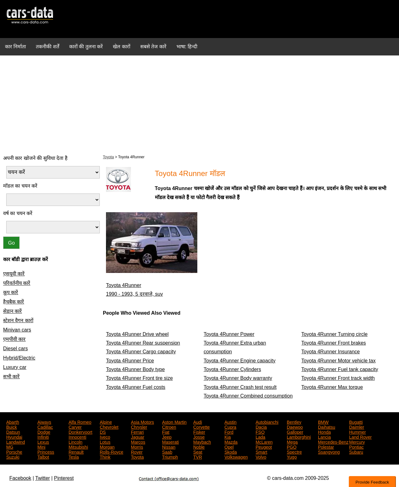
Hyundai (14, 436)
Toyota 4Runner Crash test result (240, 387)
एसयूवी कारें (14, 273)
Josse (199, 436)
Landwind (15, 441)
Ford (228, 431)
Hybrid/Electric (19, 357)
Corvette (201, 426)
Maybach (202, 441)
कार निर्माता (15, 46)
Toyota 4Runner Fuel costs (135, 387)
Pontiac (356, 446)
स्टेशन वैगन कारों (18, 320)
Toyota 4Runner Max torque (332, 387)
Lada (260, 436)
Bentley (294, 421)
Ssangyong (329, 451)
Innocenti (77, 436)
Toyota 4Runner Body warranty (238, 378)
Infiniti (43, 436)
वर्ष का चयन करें (17, 213)
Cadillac (45, 426)
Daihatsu (326, 426)
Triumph (170, 456)
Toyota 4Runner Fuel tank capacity (339, 369)
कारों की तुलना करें (86, 46)
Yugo (292, 456)
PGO (291, 446)
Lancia (324, 436)
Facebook (20, 478)
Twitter (42, 478)
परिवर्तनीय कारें (16, 283)
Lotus (105, 441)
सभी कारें (11, 376)
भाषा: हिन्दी (187, 46)
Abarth (12, 421)
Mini (41, 446)
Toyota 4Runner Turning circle (334, 334)
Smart (261, 451)
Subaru (356, 451)
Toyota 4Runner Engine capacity (239, 360)
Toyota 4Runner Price (130, 360)
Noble (199, 446)
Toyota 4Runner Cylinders (232, 369)
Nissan (168, 446)
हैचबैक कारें (13, 301)
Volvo (261, 456)
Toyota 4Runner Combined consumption (248, 396)
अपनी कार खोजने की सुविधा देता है (35, 158)
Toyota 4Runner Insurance (330, 351)
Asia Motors (142, 421)
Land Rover (360, 436)
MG (9, 446)
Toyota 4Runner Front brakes (333, 343)
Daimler (356, 426)
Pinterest (64, 478)
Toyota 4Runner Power (229, 334)
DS (103, 431)
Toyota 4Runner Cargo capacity (141, 351)
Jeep (166, 436)
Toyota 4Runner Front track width (338, 378)
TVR (197, 456)
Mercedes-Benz (333, 441)
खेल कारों (121, 46)
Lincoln (75, 441)
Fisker (199, 431)
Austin (230, 421)
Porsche (14, 451)
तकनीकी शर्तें (47, 46)
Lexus (43, 441)
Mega (292, 441)
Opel (229, 446)
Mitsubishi (78, 446)
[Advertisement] (199, 104)
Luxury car (14, 367)
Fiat (165, 431)
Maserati (170, 441)
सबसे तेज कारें (153, 46)
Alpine (106, 421)
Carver (75, 426)
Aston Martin (174, 421)
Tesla (74, 456)
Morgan (107, 446)
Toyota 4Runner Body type (135, 369)
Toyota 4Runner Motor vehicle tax (338, 360)
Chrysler (139, 426)
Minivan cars (17, 329)
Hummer (357, 431)
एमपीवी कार (14, 339)
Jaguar (137, 436)
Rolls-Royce (111, 451)
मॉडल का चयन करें (20, 186)
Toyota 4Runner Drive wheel (137, 334)
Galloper (295, 431)
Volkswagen (236, 456)
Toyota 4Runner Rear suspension (143, 343)
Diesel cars (15, 348)
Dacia (261, 426)
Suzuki (12, 456)
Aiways (44, 421)
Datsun (13, 431)
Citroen (169, 426)
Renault (76, 451)
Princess (45, 451)
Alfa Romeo (80, 421)
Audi (197, 421)
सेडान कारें (12, 311)
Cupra (230, 426)
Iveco (105, 436)
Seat (197, 451)
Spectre (294, 451)
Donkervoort (80, 431)
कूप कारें (10, 292)
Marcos (138, 441)
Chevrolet (109, 426)
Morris (137, 446)
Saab (167, 451)
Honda (324, 431)
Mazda (231, 441)
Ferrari (137, 431)
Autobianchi (267, 421)
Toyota (108, 157)
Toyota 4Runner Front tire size (139, 378)
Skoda (230, 451)
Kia (227, 436)
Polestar (326, 446)
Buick (11, 426)
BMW (323, 421)
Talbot (43, 456)
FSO (260, 431)
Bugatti (356, 421)
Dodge (43, 431)
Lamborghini (299, 436)
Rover (136, 451)
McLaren (264, 441)
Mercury (357, 441)
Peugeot (264, 446)
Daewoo (295, 426)
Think (105, 456)
